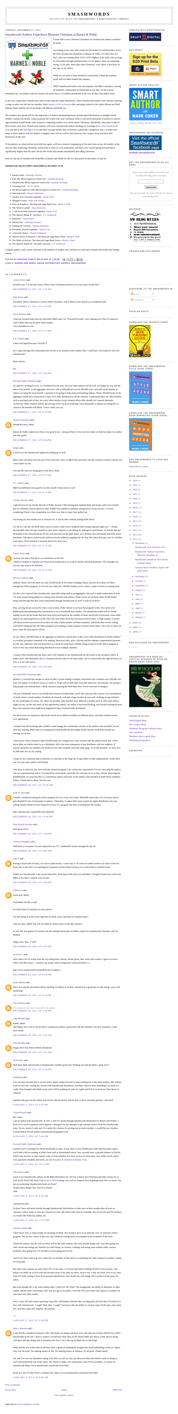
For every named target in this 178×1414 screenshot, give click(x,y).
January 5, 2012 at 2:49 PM (30, 1320)
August (139, 590)
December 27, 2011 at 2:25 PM (32, 289)
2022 (135, 489)
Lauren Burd (28, 218)
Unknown (17, 890)
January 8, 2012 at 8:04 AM (30, 1377)
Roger (16, 447)
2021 (135, 494)
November (140, 576)
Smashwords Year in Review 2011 (150, 547)
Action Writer (19, 280)
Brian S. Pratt (64, 204)
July (137, 594)
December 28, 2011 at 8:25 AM (32, 570)
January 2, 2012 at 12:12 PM (31, 1164)
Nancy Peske (19, 553)
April (138, 608)
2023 (135, 485)
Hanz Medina (19, 982)
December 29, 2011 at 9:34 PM (32, 995)
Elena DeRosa (19, 314)
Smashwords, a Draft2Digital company (104, 19)
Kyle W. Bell (19, 792)
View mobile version (63, 1395)
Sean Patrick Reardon (23, 824)
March (138, 612)
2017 (135, 512)
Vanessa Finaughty (21, 841)
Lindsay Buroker (20, 500)
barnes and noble (25, 263)
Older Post (117, 1389)
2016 (135, 516)
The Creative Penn (137, 724)
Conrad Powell (20, 1112)
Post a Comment (12, 1384)
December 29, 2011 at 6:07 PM (32, 946)
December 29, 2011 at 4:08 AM (32, 850)
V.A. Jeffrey (18, 483)
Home (64, 1389)
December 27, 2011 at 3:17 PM (32, 330)
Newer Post (10, 1389)
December (140, 543)
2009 (135, 627)
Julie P (16, 858)
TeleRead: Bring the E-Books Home (145, 728)
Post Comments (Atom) (28, 1404)
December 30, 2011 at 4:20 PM (32, 1069)
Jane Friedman (135, 732)
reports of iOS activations (59, 104)
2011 (135, 539)
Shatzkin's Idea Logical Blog (142, 736)
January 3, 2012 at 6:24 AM (30, 1195)
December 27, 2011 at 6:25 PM (32, 412)
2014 (135, 525)
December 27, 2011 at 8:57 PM (32, 475)
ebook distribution (48, 263)
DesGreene (18, 1060)
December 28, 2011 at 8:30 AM (32, 666)
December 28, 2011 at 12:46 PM (33, 816)
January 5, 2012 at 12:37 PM (31, 1220)
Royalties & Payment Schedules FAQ (70, 1159)
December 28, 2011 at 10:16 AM (33, 785)
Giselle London (20, 1228)
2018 (135, 507)
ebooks (65, 263)
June (137, 599)
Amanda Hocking (55, 178)
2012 (135, 534)
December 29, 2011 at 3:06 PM (32, 882)
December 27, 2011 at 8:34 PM (32, 440)
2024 (135, 480)
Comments (137, 300)
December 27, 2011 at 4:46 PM (32, 373)
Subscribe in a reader (138, 466)
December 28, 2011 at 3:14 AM (32, 545)
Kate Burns (18, 297)
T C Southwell (49, 215)
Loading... (133, 647)
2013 (135, 530)
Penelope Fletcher (34, 175)
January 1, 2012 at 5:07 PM (30, 1104)
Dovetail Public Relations (24, 381)
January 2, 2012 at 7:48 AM (30, 1136)
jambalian (17, 1077)
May (137, 603)
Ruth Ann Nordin (36, 200)
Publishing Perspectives (140, 740)
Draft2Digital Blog (137, 720)
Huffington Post (30, 129)
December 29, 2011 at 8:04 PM (32, 974)
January (139, 617)
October (139, 581)
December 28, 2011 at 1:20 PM (32, 833)
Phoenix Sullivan (21, 578)
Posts (135, 294)
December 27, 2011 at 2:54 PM (32, 306)
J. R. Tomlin (18, 338)
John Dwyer (18, 1172)
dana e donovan (20, 1328)
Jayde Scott (48, 197)
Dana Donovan (38, 207)
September (140, 585)
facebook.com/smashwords (142, 152)
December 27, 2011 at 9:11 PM (32, 492)
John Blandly (19, 1018)
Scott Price (18, 954)
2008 (135, 631)
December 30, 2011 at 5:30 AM (32, 1035)
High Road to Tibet (47, 1180)
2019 (135, 503)
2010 (135, 622)
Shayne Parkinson (35, 193)
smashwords (78, 263)
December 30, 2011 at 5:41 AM (32, 1052)
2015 (135, 521)
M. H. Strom (33, 186)
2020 (135, 498)
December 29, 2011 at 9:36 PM (32, 1010)
